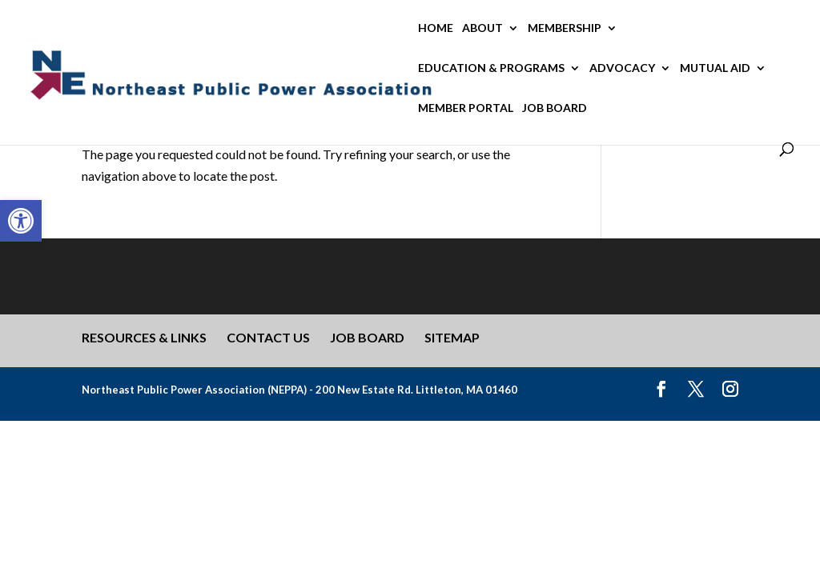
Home (435, 28)
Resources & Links (144, 337)
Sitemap (452, 337)
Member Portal (465, 108)
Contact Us (268, 337)
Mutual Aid (715, 68)
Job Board (554, 108)
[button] (21, 221)
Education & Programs (491, 68)
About (482, 28)
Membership (564, 28)
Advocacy (622, 68)
